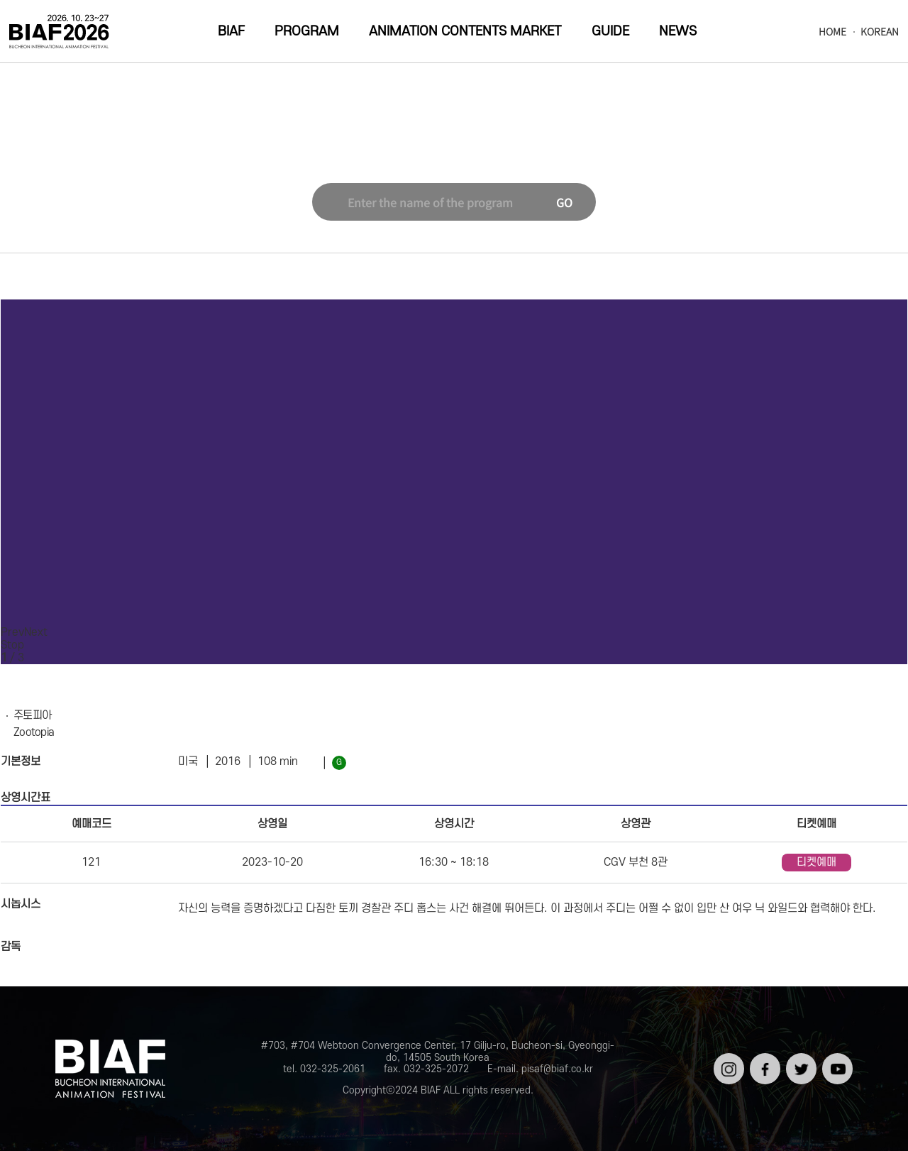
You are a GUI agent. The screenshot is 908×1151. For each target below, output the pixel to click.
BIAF (231, 31)
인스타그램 (727, 1064)
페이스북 (763, 1064)
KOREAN (879, 32)
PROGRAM (307, 31)
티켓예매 (816, 862)
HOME (832, 32)
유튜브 (836, 1058)
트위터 (800, 1058)
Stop (12, 645)
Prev (12, 632)
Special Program (436, 152)
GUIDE (610, 31)
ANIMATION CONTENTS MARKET (465, 31)
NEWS (678, 31)
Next (36, 632)
